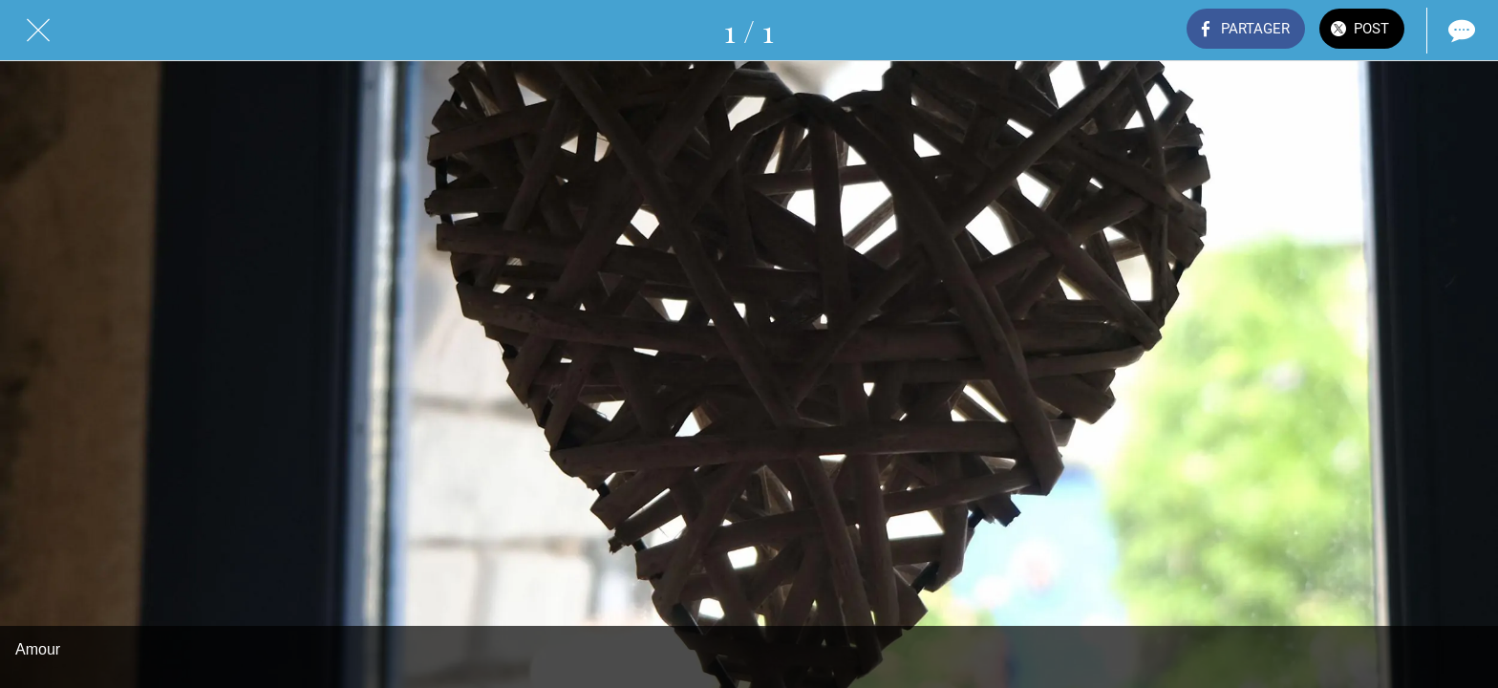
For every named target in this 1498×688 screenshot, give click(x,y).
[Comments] (1460, 31)
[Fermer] (38, 30)
